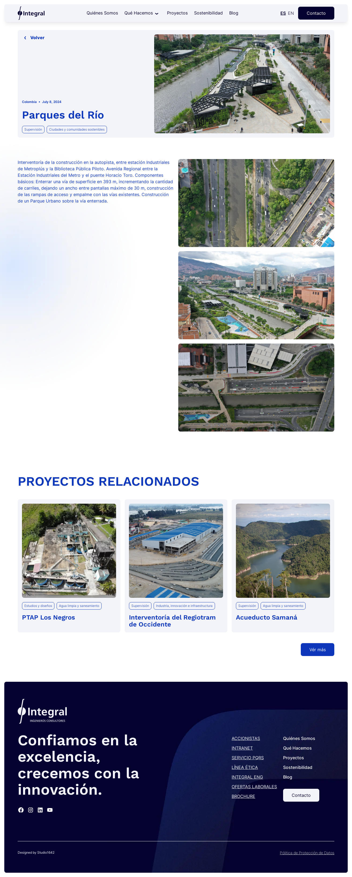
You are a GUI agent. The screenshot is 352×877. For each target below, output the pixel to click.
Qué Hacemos (138, 13)
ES (283, 13)
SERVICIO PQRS (248, 757)
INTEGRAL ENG (247, 777)
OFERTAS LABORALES (254, 786)
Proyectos (177, 13)
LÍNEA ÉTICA (245, 767)
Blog (233, 13)
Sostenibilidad (208, 13)
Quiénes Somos (102, 13)
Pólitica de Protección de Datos (307, 852)
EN (291, 13)
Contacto (316, 13)
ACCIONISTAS (246, 738)
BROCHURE (243, 796)
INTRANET (242, 748)
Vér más (317, 649)
